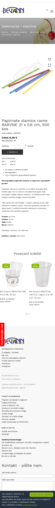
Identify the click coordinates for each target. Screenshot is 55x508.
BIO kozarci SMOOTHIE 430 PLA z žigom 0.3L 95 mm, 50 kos (41, 294)
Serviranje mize (37, 32)
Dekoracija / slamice (11, 35)
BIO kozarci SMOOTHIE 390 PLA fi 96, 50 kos (13, 293)
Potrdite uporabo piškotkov (41, 495)
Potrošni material (19, 32)
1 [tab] (27, 314)
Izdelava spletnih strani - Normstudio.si (18, 384)
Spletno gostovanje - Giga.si (13, 388)
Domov (5, 32)
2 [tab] (29, 313)
